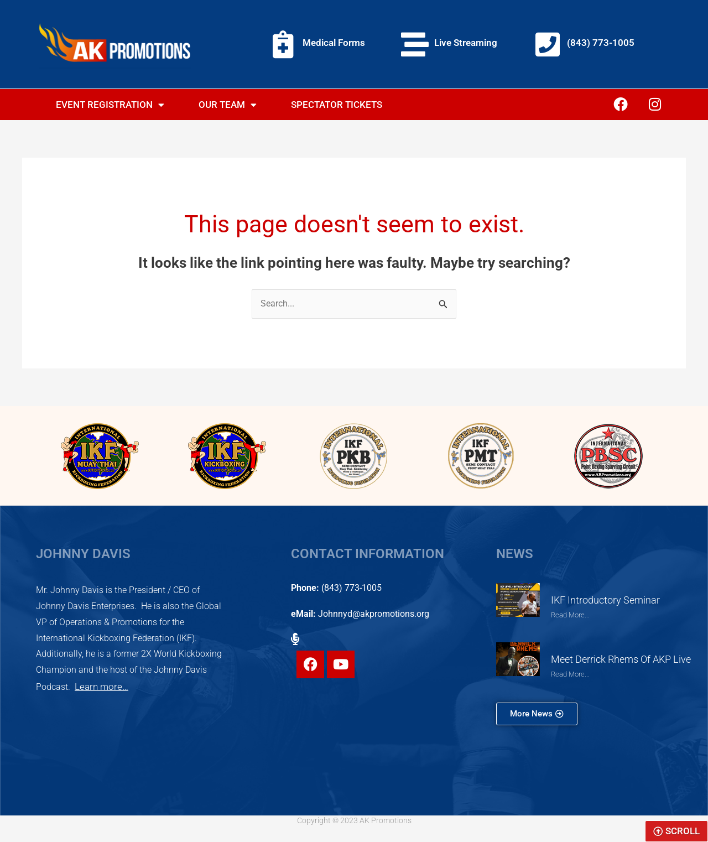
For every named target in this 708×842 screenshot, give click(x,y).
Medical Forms (334, 42)
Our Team (228, 105)
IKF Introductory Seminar (602, 601)
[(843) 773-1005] (547, 44)
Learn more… (99, 687)
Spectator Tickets (336, 104)
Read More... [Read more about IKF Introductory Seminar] (571, 615)
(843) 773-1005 (600, 42)
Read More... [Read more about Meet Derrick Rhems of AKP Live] (571, 674)
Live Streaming (465, 42)
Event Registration (110, 105)
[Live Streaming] (415, 44)
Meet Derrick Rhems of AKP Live (618, 660)
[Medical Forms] (283, 44)
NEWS (514, 555)
